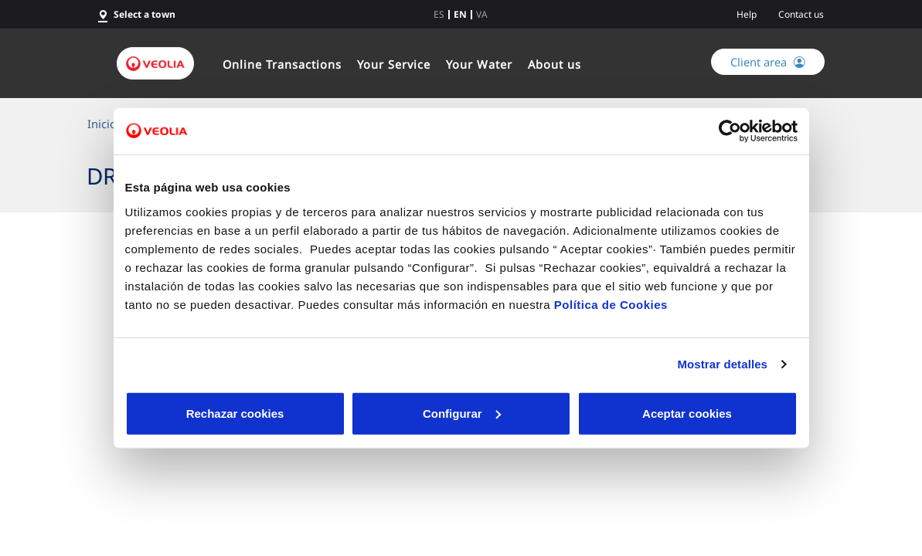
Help (747, 14)
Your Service (393, 64)
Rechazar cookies (235, 412)
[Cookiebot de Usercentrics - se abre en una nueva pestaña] (730, 131)
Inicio (102, 123)
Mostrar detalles (722, 364)
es (439, 14)
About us (554, 64)
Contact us (801, 14)
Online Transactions (282, 64)
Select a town (144, 14)
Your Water (479, 64)
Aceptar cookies (687, 412)
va (482, 14)
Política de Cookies (611, 303)
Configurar (462, 412)
